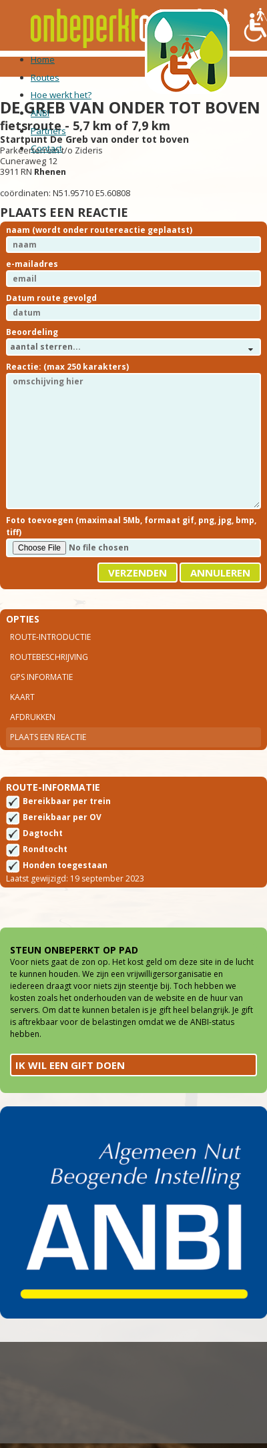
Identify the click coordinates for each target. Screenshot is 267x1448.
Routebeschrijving (49, 657)
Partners (48, 131)
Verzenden (137, 572)
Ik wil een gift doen (70, 1065)
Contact (46, 148)
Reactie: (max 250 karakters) (67, 366)
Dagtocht (43, 833)
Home (43, 59)
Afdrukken (32, 717)
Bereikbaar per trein (67, 801)
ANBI (40, 113)
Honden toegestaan (65, 865)
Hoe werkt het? (61, 95)
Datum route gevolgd (51, 298)
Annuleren (220, 572)
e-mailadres (32, 264)
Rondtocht (45, 849)
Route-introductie (50, 637)
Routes (45, 77)
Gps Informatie (41, 677)
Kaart (22, 697)
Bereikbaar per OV (62, 817)
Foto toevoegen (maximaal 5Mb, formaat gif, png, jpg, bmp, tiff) (131, 526)
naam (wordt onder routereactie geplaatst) (99, 230)
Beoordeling (32, 332)
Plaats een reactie (48, 737)
